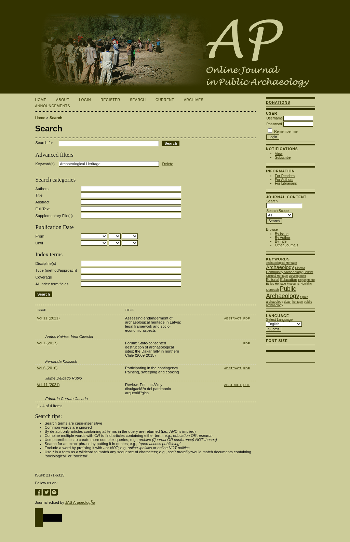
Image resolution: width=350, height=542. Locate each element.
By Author (282, 238)
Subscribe (283, 157)
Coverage (43, 277)
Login (85, 100)
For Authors (284, 180)
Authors (42, 189)
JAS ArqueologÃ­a (80, 502)
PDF (246, 318)
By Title (280, 241)
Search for (44, 143)
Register (110, 100)
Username (274, 118)
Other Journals (286, 245)
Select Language (279, 320)
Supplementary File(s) (53, 216)
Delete (167, 164)
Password (274, 124)
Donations (278, 102)
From (39, 236)
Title (38, 195)
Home (40, 100)
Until (39, 243)
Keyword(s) (45, 164)
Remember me (286, 131)
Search (138, 100)
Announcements (52, 106)
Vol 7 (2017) (47, 343)
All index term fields (51, 284)
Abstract (42, 202)
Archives (193, 100)
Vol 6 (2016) (47, 368)
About (62, 100)
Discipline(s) (45, 263)
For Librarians (286, 183)
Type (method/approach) (56, 270)
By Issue (281, 234)
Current (165, 100)
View (278, 154)
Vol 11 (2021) (48, 318)
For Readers (285, 176)
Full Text (42, 209)
